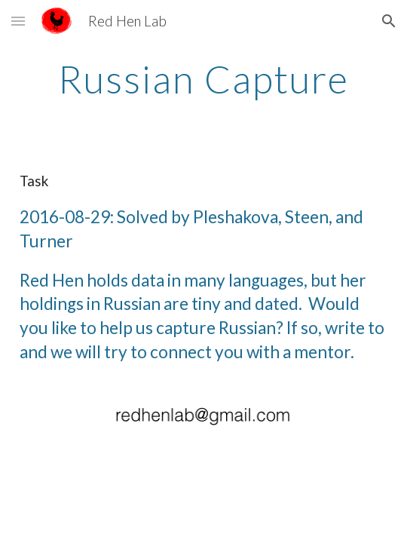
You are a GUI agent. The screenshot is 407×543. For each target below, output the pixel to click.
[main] (203, 79)
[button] (18, 20)
